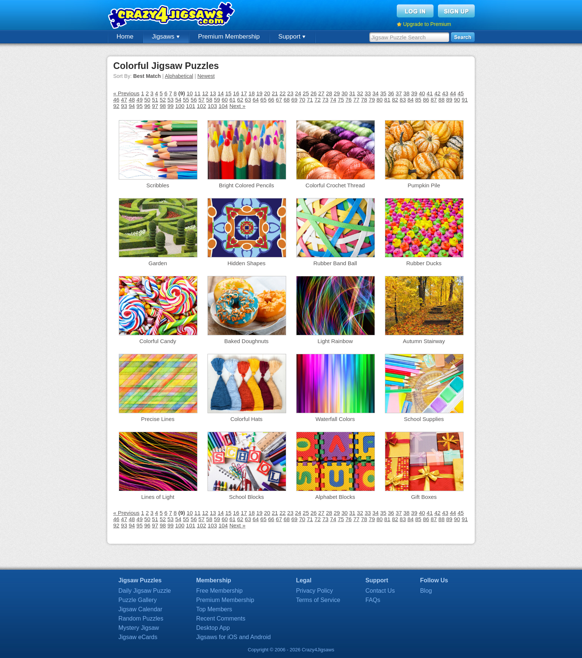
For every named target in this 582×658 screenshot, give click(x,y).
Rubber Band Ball (335, 263)
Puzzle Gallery (137, 600)
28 (329, 93)
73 (325, 99)
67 (279, 99)
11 (197, 93)
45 (461, 93)
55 (186, 99)
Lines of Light (157, 497)
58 (209, 99)
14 (221, 93)
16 (236, 93)
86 (426, 99)
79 (372, 99)
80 (379, 99)
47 (124, 99)
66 (271, 99)
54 (178, 99)
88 (441, 99)
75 (341, 99)
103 (212, 106)
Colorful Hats (246, 419)
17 (244, 93)
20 (267, 93)
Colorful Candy (157, 341)
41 (429, 93)
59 (217, 99)
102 (201, 106)
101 (190, 106)
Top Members (214, 609)
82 (395, 99)
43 (445, 93)
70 (302, 99)
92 (116, 106)
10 (190, 93)
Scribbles (157, 185)
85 (418, 99)
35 (383, 93)
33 (367, 93)
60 (225, 99)
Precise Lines (157, 419)
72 (317, 99)
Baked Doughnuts (246, 341)
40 (422, 93)
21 (275, 93)
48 (132, 99)
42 (437, 93)
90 (457, 99)
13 (213, 93)
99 (170, 106)
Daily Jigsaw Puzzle (144, 591)
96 (147, 106)
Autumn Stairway (424, 341)
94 (132, 106)
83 (403, 99)
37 (399, 93)
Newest (206, 76)
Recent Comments (220, 618)
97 (155, 106)
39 (414, 93)
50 (147, 99)
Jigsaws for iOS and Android (233, 637)
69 (294, 99)
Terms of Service (318, 600)
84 (411, 99)
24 (298, 93)
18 (252, 93)
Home (125, 36)
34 (375, 93)
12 (205, 93)
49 (140, 99)
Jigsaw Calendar (140, 609)
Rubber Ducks (423, 263)
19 (259, 93)
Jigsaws (165, 36)
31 (352, 93)
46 (116, 99)
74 (333, 99)
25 (306, 93)
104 (223, 106)
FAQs (373, 600)
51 (155, 99)
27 (321, 93)
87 (434, 99)
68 (287, 99)
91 (465, 99)
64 (255, 99)
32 (360, 93)
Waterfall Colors (335, 419)
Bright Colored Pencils (246, 185)
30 (344, 93)
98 (163, 106)
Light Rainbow (335, 341)
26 (313, 93)
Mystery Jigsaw (138, 628)
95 (140, 106)
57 (201, 99)
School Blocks (246, 497)
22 (282, 93)
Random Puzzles (140, 618)
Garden (157, 263)
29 (337, 93)
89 (449, 99)
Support (291, 36)
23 (290, 93)
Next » (237, 106)
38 (406, 93)
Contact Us (380, 591)
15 (228, 93)
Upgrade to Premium (427, 24)
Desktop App (213, 628)
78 (364, 99)
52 (163, 99)
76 (349, 99)
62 (240, 99)
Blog (426, 591)
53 (170, 99)
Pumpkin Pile (424, 185)
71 (310, 99)
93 (124, 106)
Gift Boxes (423, 497)
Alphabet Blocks (335, 497)
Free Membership (219, 591)
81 (387, 99)
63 (248, 99)
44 (453, 93)
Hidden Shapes (247, 263)
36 (391, 93)
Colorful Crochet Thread (335, 185)
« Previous (126, 93)
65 (263, 99)
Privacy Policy (314, 591)
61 (232, 99)
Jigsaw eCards (137, 637)
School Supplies (424, 419)
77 (356, 99)
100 (179, 106)
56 (194, 99)
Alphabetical (179, 76)
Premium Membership (229, 36)
